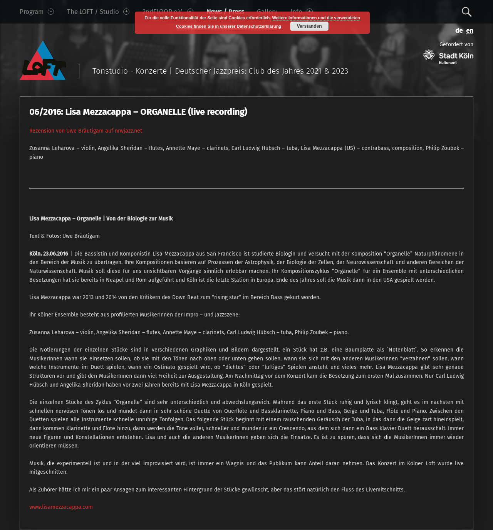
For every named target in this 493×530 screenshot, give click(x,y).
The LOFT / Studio (98, 11)
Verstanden (309, 26)
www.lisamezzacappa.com (61, 507)
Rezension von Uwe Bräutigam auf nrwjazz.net (85, 131)
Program (37, 11)
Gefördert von (448, 52)
